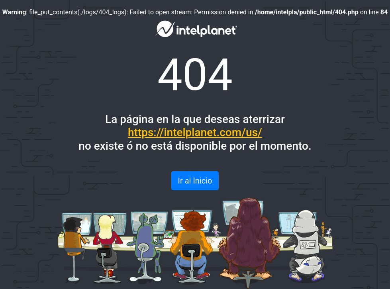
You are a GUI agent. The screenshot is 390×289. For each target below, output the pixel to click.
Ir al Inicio (195, 181)
